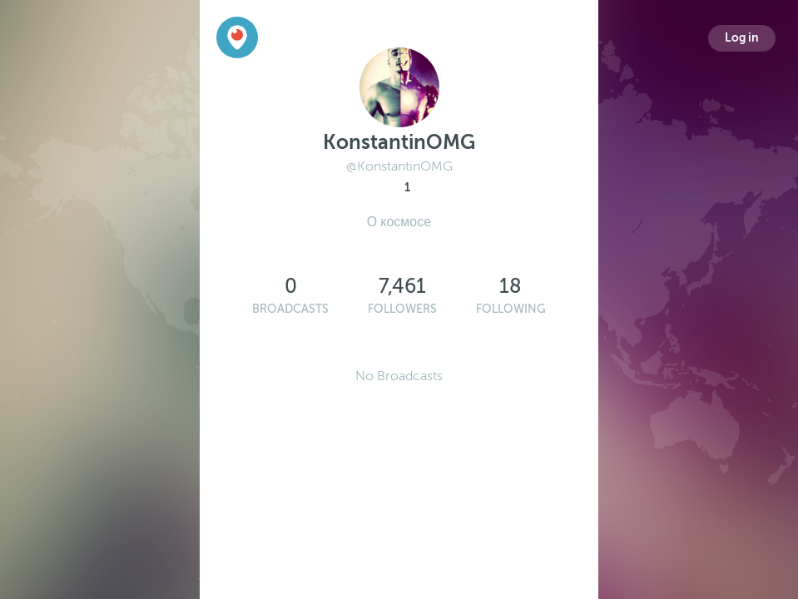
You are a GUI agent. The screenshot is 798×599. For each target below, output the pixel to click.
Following (511, 309)
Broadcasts (290, 309)
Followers (402, 309)
